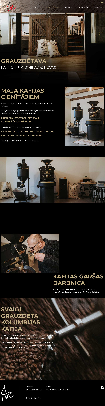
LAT (102, 3)
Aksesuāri (84, 7)
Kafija (36, 7)
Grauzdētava (52, 7)
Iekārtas (69, 7)
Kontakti (99, 7)
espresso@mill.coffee (57, 389)
